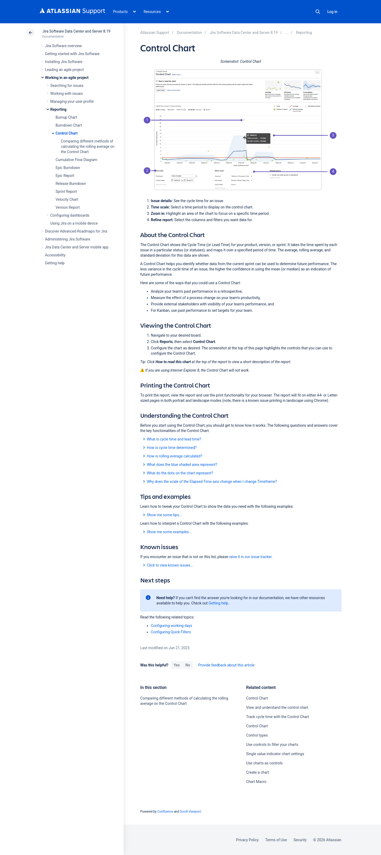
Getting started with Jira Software (72, 54)
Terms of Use (276, 840)
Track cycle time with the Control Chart (277, 717)
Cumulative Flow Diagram (76, 160)
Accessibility (55, 255)
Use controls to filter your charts (272, 744)
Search (318, 11)
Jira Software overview (63, 46)
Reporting (58, 109)
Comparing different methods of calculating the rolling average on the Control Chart (87, 146)
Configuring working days (171, 626)
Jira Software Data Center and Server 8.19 (76, 31)
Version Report (68, 207)
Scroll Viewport (190, 811)
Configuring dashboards (69, 215)
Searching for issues (66, 85)
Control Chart (67, 133)
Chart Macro (256, 782)
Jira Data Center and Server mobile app (76, 247)
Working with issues (66, 93)
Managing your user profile (72, 101)
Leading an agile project (64, 70)
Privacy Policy (247, 840)
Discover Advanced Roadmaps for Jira (76, 231)
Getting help (55, 263)
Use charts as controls (264, 763)
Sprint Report (66, 191)
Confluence (165, 811)
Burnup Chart (66, 117)
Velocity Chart (67, 199)
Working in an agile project (67, 77)
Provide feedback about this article (226, 665)
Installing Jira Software (63, 62)
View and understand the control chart (277, 707)
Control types (257, 735)
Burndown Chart (69, 125)
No (187, 665)
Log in (332, 12)
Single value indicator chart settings (275, 754)
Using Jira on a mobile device (74, 223)
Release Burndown (71, 183)
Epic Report (65, 175)
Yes (176, 665)
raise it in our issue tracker (250, 557)
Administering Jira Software (67, 239)
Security (300, 840)
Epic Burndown (68, 168)
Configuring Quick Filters (171, 632)
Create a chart (257, 772)
